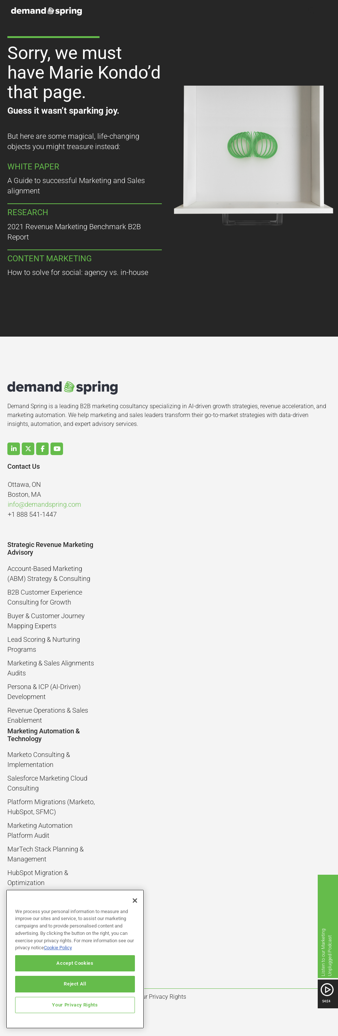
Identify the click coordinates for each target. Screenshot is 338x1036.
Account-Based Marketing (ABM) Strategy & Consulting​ (48, 573)
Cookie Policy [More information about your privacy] (58, 947)
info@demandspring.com (44, 504)
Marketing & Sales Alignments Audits (50, 668)
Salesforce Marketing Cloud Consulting (47, 783)
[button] (312, 11)
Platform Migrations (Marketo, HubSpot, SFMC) (51, 807)
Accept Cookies (74, 963)
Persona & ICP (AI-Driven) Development (44, 692)
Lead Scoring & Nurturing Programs (43, 644)
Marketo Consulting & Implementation (38, 759)
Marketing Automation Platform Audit (40, 830)
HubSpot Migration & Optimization (37, 878)
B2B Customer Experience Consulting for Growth (44, 597)
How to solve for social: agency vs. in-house (77, 272)
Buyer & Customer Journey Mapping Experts (46, 621)
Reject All (75, 984)
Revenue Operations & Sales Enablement (47, 715)
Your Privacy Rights (75, 1005)
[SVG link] (327, 989)
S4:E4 (326, 1001)
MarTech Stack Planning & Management (45, 854)
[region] (75, 959)
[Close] (135, 900)
